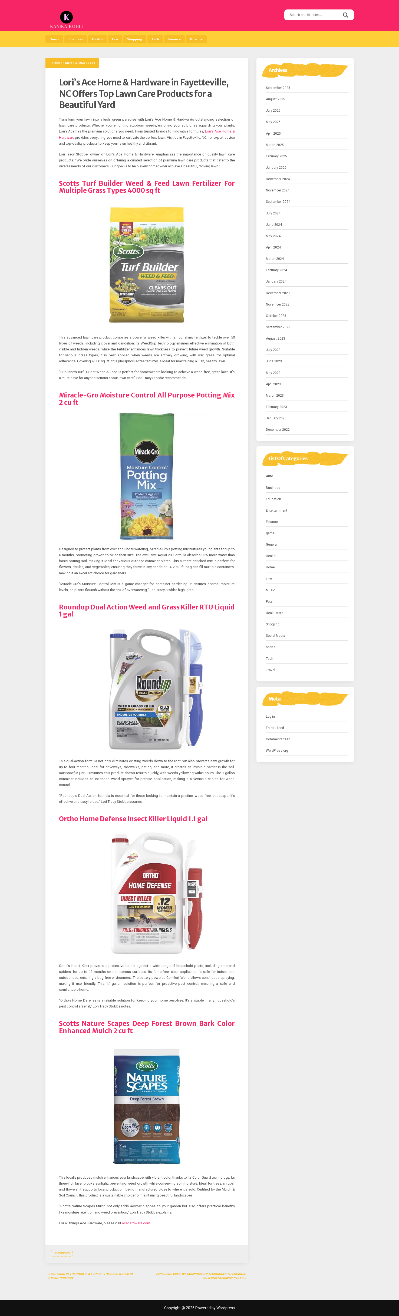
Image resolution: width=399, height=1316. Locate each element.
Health (97, 39)
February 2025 (276, 156)
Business (75, 39)
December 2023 (278, 293)
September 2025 (278, 88)
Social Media (275, 636)
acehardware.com (136, 1223)
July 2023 (273, 350)
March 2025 (275, 145)
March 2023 (275, 395)
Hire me (196, 39)
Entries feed (275, 728)
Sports (270, 647)
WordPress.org (277, 751)
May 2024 (273, 236)
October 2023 (276, 316)
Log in (270, 716)
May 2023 (273, 373)
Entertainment (276, 510)
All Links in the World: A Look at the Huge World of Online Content (90, 1276)
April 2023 (273, 384)
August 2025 (275, 99)
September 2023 (278, 327)
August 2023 (275, 338)
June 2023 (274, 361)
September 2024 (278, 202)
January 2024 (276, 281)
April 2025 (273, 133)
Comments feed (278, 739)
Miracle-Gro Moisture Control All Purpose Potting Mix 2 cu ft (147, 398)
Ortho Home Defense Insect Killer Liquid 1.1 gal (133, 819)
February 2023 (276, 407)
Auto (269, 476)
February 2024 (276, 270)
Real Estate (274, 613)
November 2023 (277, 304)
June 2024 (274, 225)
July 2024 (273, 213)
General (272, 544)
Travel (270, 670)
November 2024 (277, 190)
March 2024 (275, 259)
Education (273, 499)
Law (115, 39)
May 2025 (273, 122)
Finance (174, 39)
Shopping (134, 39)
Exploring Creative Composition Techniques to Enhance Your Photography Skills (201, 1276)
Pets (269, 602)
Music (270, 590)
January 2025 (276, 168)
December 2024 (278, 179)
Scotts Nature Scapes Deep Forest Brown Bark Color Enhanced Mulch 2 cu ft (147, 1027)
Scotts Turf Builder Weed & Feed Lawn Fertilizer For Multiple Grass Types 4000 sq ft (147, 187)
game (270, 533)
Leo (92, 63)
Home (54, 39)
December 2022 (278, 430)
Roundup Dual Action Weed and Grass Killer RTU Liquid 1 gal (147, 610)
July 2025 (273, 110)
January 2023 (276, 418)
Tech (155, 39)
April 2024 (273, 247)
